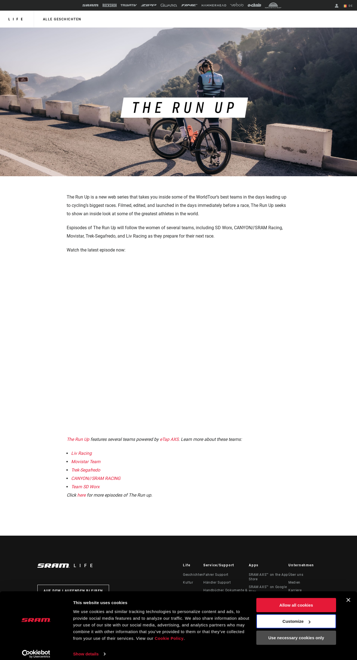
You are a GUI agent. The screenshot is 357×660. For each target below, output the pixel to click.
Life (16, 19)
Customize (296, 616)
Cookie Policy (169, 633)
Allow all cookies (296, 600)
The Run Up (78, 439)
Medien (294, 582)
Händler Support (217, 582)
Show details (86, 649)
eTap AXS (169, 439)
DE (348, 6)
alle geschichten (61, 19)
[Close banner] (348, 595)
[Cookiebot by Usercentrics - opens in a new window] (36, 649)
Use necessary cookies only (296, 633)
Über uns (295, 575)
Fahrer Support (215, 575)
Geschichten (193, 575)
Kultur (188, 582)
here (81, 495)
